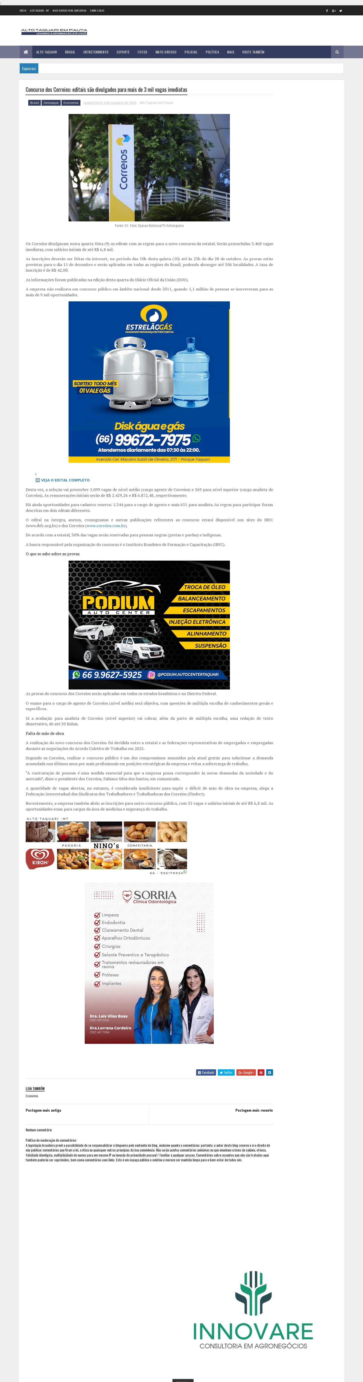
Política (212, 51)
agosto (260, 455)
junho (259, 441)
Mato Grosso (166, 51)
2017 (260, 351)
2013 (260, 322)
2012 (260, 315)
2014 (260, 329)
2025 (260, 491)
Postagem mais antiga (43, 1116)
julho (258, 448)
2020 (260, 372)
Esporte (123, 51)
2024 (260, 401)
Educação (293, 181)
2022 (260, 386)
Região (272, 198)
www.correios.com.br (116, 526)
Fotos (142, 51)
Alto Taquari (46, 51)
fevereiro (262, 414)
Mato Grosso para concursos (69, 10)
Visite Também (253, 51)
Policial (191, 51)
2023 (260, 394)
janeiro (260, 407)
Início (23, 10)
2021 (260, 379)
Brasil (70, 51)
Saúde (287, 198)
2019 (260, 365)
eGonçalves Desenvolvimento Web (71, 1375)
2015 (260, 336)
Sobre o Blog (97, 10)
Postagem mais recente (220, 1116)
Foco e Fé (273, 189)
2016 (260, 344)
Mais (230, 51)
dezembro (262, 483)
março (259, 421)
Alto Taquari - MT (39, 10)
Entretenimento (96, 51)
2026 (260, 499)
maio (258, 435)
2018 (260, 358)
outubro (261, 469)
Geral (289, 189)
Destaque (51, 103)
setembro (262, 462)
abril (258, 428)
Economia (71, 103)
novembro (262, 476)
